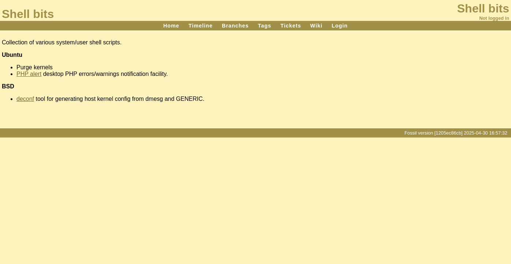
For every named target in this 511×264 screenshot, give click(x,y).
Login (340, 26)
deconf (25, 99)
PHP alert (28, 74)
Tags (265, 26)
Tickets (290, 26)
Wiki (316, 26)
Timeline (201, 26)
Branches (235, 26)
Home (171, 26)
